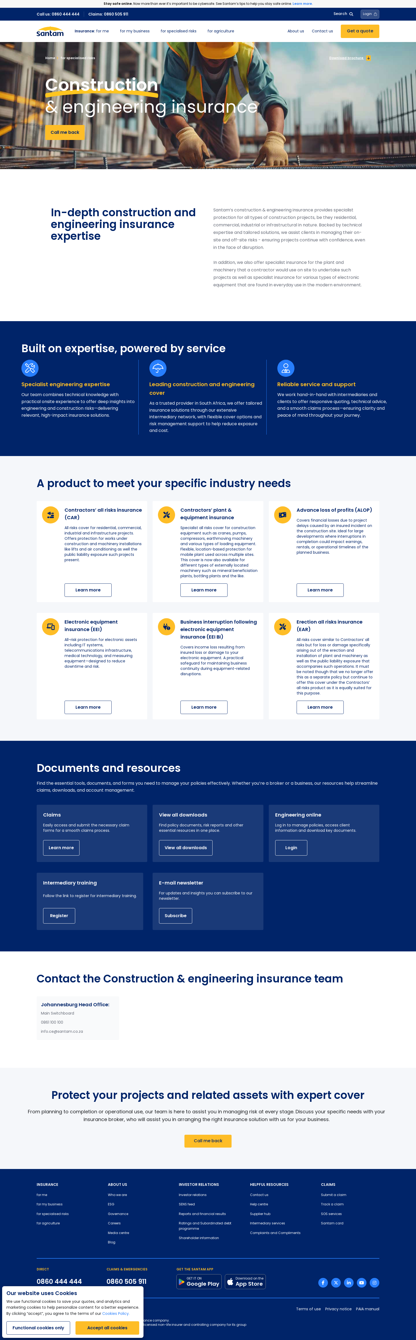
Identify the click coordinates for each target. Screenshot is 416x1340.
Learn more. (303, 3)
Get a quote (360, 31)
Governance (118, 1214)
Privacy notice (338, 1309)
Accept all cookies (107, 1328)
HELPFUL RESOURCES (269, 1184)
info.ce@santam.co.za (62, 1032)
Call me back (65, 132)
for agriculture (220, 31)
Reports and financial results (202, 1214)
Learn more (88, 590)
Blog (111, 1242)
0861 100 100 (52, 1023)
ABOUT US (117, 1184)
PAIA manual (367, 1309)
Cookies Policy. (116, 1314)
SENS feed (187, 1204)
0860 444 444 (59, 1281)
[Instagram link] (374, 1282)
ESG (111, 1204)
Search (343, 14)
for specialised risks (178, 31)
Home (50, 58)
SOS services (331, 1214)
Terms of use (308, 1309)
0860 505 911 (126, 1281)
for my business (135, 31)
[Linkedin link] (349, 1282)
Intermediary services (267, 1223)
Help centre (259, 1204)
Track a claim (332, 1204)
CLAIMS (328, 1184)
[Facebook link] (323, 1282)
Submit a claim (333, 1195)
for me (92, 31)
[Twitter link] (336, 1282)
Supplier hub (260, 1214)
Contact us (322, 31)
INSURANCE (47, 1184)
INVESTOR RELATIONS (199, 1184)
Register (59, 916)
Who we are (117, 1195)
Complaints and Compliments (275, 1233)
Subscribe (176, 916)
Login (291, 848)
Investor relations (193, 1195)
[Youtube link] (361, 1282)
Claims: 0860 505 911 (108, 14)
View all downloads (186, 848)
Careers (114, 1223)
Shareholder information (199, 1238)
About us (296, 31)
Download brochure (350, 58)
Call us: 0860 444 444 (58, 14)
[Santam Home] (50, 31)
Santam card (332, 1223)
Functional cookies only (38, 1328)
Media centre (118, 1233)
